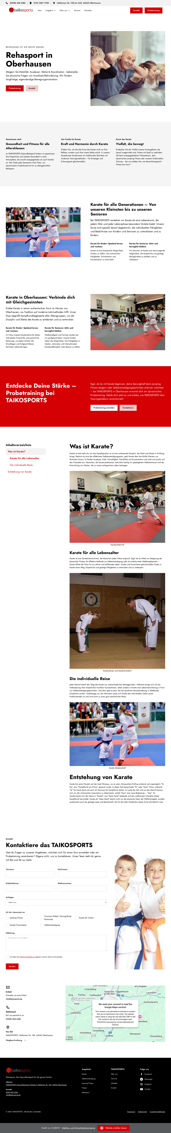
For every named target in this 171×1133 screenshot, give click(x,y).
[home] (21, 10)
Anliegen (10, 897)
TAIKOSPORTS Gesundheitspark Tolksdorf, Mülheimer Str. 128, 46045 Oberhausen (36, 1085)
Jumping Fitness (87, 1083)
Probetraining (153, 10)
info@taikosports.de (14, 998)
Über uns (114, 1074)
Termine (77, 10)
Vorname (10, 869)
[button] (51, 10)
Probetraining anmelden (104, 407)
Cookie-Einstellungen (157, 1111)
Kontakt (136, 10)
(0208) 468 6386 (13, 1018)
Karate (84, 1074)
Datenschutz (142, 1111)
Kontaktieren (128, 407)
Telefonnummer (64, 883)
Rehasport (85, 1092)
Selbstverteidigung (88, 1078)
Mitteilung (10, 933)
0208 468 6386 (12, 1092)
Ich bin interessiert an (15, 912)
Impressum (131, 1111)
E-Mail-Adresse (12, 883)
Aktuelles (88, 10)
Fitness (84, 1088)
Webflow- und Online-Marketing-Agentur (78, 1128)
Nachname (62, 869)
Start (40, 10)
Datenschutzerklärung (27, 957)
